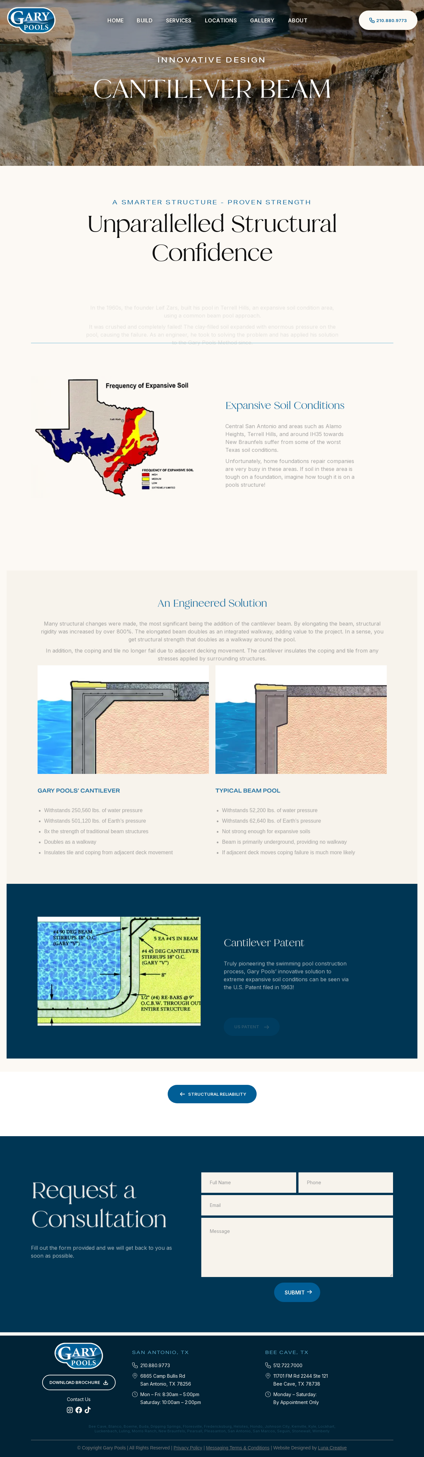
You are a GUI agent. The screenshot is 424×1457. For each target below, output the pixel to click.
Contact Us (79, 1399)
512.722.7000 (287, 1365)
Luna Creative (332, 1447)
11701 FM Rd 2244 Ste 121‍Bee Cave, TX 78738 (300, 1380)
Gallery (262, 20)
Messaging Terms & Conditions (237, 1447)
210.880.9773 (155, 1365)
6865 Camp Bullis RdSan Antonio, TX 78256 (165, 1380)
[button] (144, 20)
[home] (31, 20)
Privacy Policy (188, 1447)
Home (115, 20)
